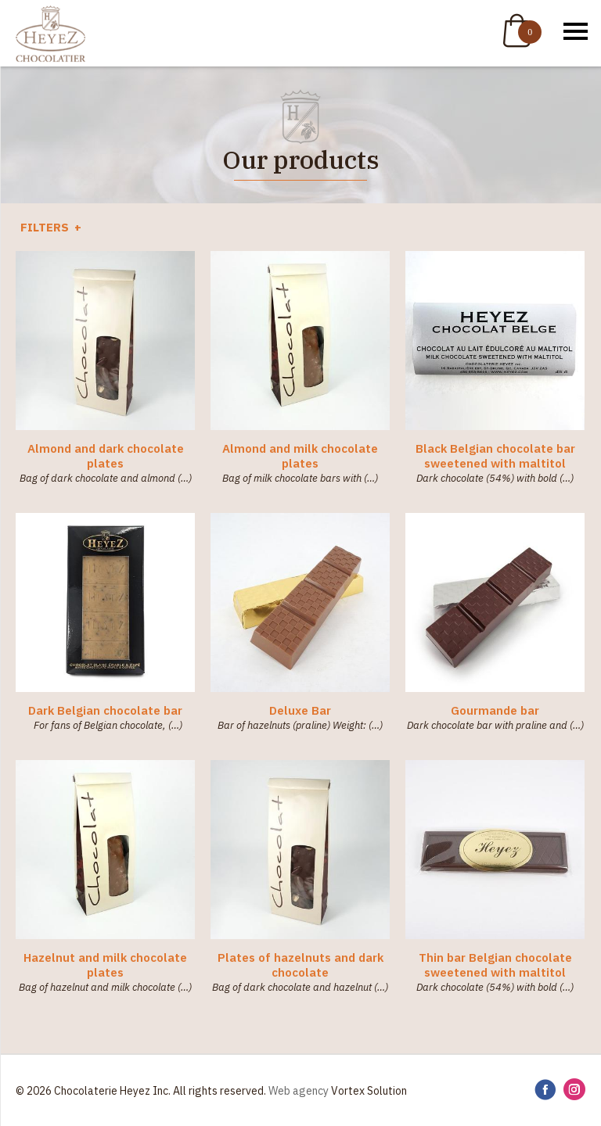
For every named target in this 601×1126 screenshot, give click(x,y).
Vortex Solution (369, 1091)
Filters (46, 227)
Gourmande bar (495, 710)
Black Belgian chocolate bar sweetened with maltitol (495, 456)
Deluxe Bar (300, 710)
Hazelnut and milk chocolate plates (105, 965)
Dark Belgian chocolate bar (105, 710)
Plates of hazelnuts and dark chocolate (300, 965)
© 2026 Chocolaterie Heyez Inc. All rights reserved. (141, 1091)
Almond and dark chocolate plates (105, 456)
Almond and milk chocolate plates (300, 456)
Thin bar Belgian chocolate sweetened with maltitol (495, 965)
